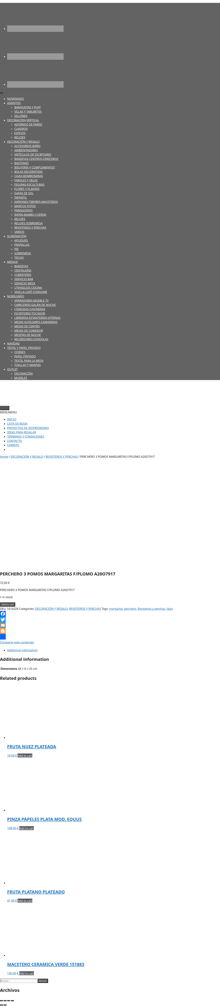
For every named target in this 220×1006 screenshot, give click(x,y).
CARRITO (13, 445)
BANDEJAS (21, 266)
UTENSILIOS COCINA (28, 288)
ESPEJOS (20, 133)
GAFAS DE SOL (23, 193)
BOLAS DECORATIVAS (28, 172)
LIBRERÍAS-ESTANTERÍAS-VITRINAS (37, 318)
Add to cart (7, 604)
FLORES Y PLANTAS (26, 189)
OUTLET (12, 369)
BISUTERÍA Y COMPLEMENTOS (34, 167)
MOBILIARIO (15, 296)
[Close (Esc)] (1, 1000)
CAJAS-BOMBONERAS (28, 176)
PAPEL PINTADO (25, 356)
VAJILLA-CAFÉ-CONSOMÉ (30, 292)
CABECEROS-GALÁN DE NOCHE (35, 305)
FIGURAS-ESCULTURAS (29, 185)
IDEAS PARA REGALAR (21, 432)
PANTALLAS (21, 245)
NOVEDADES (15, 99)
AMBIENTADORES (26, 150)
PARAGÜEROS (23, 210)
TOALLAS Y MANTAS (27, 365)
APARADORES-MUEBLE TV (31, 301)
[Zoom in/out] (12, 1000)
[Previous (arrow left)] (1, 1004)
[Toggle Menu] (1, 92)
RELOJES (19, 137)
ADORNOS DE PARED (28, 125)
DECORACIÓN (23, 374)
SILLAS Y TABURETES (28, 112)
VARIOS (19, 232)
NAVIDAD (13, 344)
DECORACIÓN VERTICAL (23, 120)
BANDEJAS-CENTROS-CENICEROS (36, 159)
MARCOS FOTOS (25, 206)
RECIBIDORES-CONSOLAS (31, 339)
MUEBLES (20, 378)
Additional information (22, 650)
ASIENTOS (14, 103)
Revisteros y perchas (151, 609)
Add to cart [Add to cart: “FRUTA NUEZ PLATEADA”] (25, 755)
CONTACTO (14, 441)
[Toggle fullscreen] (8, 1000)
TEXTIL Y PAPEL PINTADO (24, 348)
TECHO (19, 258)
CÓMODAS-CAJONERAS (29, 309)
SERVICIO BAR (23, 279)
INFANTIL (20, 198)
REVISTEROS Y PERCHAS (30, 228)
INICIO (11, 419)
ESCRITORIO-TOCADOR (29, 313)
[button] (8, 412)
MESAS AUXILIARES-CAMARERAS (36, 322)
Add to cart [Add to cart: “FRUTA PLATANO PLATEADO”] (25, 901)
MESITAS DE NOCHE (27, 335)
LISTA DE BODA (17, 424)
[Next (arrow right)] (5, 1004)
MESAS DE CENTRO (27, 326)
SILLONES (20, 116)
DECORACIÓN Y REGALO (23, 142)
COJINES (19, 352)
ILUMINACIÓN (16, 236)
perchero (130, 609)
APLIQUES (21, 240)
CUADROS (21, 129)
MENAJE (12, 262)
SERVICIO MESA (24, 283)
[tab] (110, 650)
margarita (116, 609)
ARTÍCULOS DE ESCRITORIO (32, 155)
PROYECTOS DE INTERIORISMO (28, 428)
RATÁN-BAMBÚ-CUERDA (30, 215)
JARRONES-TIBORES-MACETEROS (36, 202)
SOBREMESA (22, 253)
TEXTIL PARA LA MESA (28, 361)
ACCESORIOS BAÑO (27, 146)
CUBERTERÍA (22, 275)
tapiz (170, 609)
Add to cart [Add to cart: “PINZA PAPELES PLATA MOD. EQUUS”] (26, 828)
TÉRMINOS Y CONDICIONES (25, 437)
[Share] (5, 1000)
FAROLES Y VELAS (26, 180)
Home (4, 457)
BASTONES (21, 163)
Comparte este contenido (17, 639)
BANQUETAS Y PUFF (27, 107)
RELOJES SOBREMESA (28, 223)
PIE (16, 249)
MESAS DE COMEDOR (28, 331)
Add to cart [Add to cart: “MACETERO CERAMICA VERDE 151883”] (26, 973)
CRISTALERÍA (22, 271)
